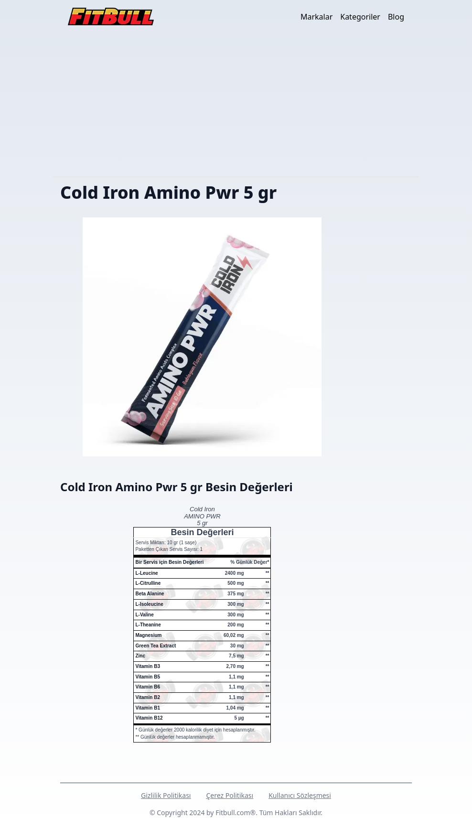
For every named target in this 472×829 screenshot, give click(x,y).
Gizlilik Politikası (166, 795)
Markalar (316, 16)
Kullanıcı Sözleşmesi (299, 795)
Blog (396, 16)
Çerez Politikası (229, 795)
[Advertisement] (236, 105)
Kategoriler (360, 16)
